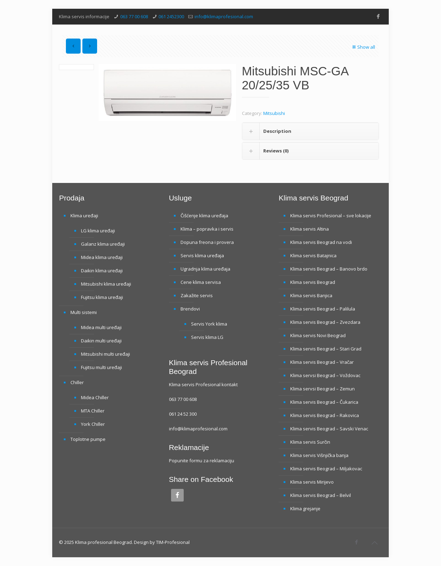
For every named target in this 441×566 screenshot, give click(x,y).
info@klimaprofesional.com (224, 16)
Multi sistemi (83, 312)
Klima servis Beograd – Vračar (322, 362)
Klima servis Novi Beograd (318, 335)
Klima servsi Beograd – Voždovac (325, 375)
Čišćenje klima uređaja (204, 215)
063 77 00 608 (134, 16)
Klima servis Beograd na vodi (321, 242)
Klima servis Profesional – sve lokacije (330, 215)
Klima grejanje (305, 508)
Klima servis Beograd (312, 282)
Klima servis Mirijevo (312, 482)
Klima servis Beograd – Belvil (320, 495)
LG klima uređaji (98, 230)
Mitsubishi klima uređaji (106, 284)
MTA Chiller (92, 411)
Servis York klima (209, 324)
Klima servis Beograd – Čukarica (324, 402)
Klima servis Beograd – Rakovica (324, 415)
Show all (363, 47)
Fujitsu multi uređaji (101, 367)
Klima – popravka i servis (207, 229)
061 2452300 (171, 16)
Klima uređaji (84, 215)
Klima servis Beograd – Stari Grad (325, 349)
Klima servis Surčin (310, 442)
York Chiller (93, 424)
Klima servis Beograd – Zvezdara (325, 322)
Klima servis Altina (309, 229)
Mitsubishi (274, 113)
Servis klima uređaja (202, 255)
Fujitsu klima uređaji (102, 297)
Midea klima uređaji (102, 257)
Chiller (77, 382)
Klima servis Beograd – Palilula (322, 309)
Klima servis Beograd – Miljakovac (326, 468)
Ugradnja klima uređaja (205, 269)
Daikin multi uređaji (101, 340)
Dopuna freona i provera (207, 242)
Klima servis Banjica (311, 295)
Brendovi (190, 309)
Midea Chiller (95, 397)
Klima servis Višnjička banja (319, 455)
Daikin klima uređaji (102, 270)
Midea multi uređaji (101, 327)
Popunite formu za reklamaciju (201, 460)
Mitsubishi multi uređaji (105, 354)
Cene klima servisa (201, 282)
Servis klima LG (207, 337)
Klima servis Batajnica (313, 255)
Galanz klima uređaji (103, 244)
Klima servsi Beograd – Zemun (322, 389)
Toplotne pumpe (88, 439)
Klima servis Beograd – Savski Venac (329, 428)
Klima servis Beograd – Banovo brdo (328, 269)
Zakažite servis (197, 295)
